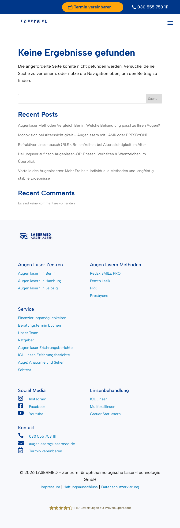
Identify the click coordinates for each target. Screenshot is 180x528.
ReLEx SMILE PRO (105, 273)
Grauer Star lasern (105, 414)
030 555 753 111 (153, 7)
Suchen (153, 99)
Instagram (37, 399)
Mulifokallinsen (102, 406)
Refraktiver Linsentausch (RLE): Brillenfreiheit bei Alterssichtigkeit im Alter (82, 144)
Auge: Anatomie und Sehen (41, 362)
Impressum (50, 487)
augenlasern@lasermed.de (52, 444)
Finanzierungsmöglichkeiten (42, 318)
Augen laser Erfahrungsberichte (45, 347)
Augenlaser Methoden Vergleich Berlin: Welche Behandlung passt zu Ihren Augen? (89, 125)
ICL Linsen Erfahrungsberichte (44, 355)
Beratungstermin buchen (39, 325)
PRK (93, 288)
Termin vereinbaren (93, 7)
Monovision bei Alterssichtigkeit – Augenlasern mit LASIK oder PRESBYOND (83, 135)
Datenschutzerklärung (120, 487)
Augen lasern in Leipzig (38, 288)
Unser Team (28, 333)
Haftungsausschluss (81, 487)
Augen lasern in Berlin (37, 273)
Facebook (37, 406)
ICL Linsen (99, 399)
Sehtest (24, 370)
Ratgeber (26, 340)
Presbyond (99, 295)
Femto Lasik (100, 281)
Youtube (36, 414)
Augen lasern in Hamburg (39, 281)
